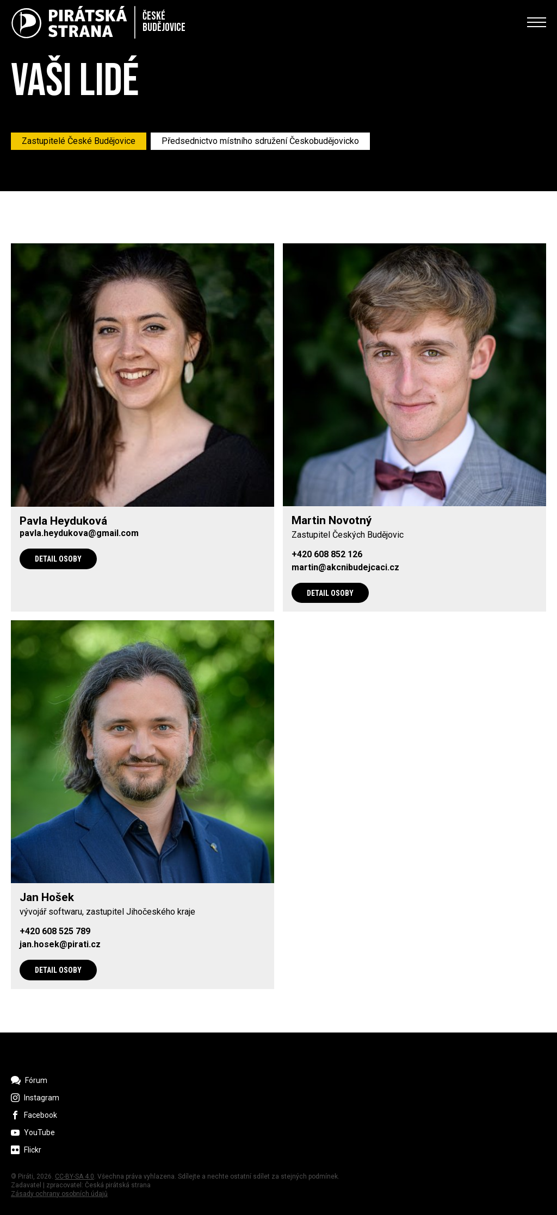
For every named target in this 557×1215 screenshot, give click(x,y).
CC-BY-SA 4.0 (74, 1176)
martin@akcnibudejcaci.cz (345, 567)
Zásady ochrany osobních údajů (59, 1194)
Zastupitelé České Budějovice (78, 141)
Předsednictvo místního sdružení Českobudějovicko (260, 141)
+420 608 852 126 (327, 554)
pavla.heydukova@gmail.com (79, 533)
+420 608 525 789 (55, 931)
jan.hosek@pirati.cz (60, 944)
